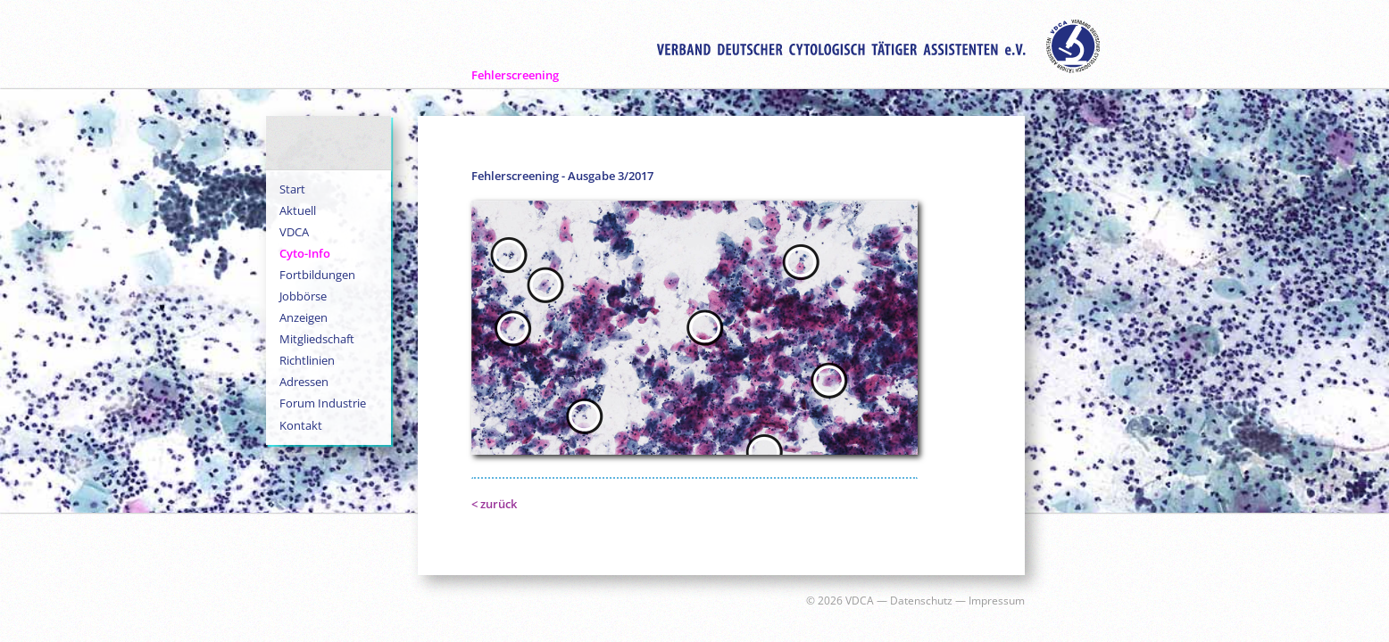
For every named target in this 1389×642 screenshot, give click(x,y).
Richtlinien (307, 360)
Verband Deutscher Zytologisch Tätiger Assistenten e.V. (878, 46)
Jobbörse (303, 296)
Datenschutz (921, 600)
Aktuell (297, 210)
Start (292, 189)
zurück (498, 504)
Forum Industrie (322, 403)
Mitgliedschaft (316, 339)
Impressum (997, 600)
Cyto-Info (304, 253)
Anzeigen (303, 317)
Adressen (304, 382)
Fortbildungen (317, 275)
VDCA (294, 232)
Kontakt (300, 425)
